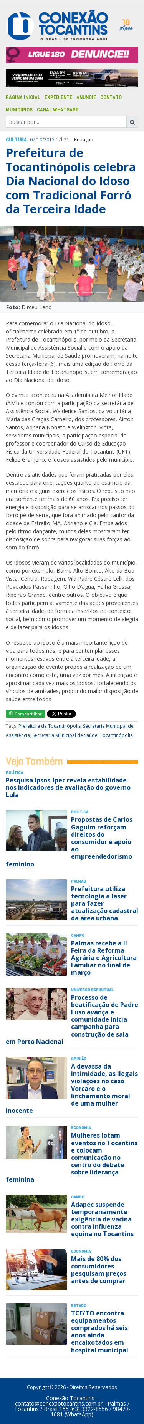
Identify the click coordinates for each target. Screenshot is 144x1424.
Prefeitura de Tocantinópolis (49, 726)
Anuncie (86, 97)
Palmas (78, 881)
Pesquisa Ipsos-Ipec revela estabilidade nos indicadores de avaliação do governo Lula (68, 787)
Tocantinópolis (116, 735)
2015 (49, 139)
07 (32, 139)
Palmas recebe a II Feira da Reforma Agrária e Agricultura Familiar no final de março (104, 958)
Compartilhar (25, 714)
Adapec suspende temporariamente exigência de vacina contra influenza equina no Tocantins (102, 1219)
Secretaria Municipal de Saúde (65, 735)
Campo (77, 935)
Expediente (58, 97)
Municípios (19, 110)
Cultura (16, 140)
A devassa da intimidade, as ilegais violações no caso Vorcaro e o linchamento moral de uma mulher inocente (72, 1088)
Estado (78, 1305)
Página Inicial (23, 97)
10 (39, 139)
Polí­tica (14, 772)
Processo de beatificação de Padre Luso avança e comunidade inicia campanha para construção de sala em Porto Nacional (72, 1019)
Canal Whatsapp (58, 110)
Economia (81, 1127)
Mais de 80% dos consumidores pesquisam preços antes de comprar (98, 1270)
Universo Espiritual (92, 989)
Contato (111, 97)
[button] (11, 269)
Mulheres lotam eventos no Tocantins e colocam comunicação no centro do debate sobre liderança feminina (71, 1157)
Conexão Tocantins (70, 1398)
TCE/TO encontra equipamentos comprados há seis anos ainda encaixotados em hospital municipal (99, 1331)
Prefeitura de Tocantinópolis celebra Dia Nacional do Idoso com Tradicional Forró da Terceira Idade (71, 181)
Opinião (78, 1058)
